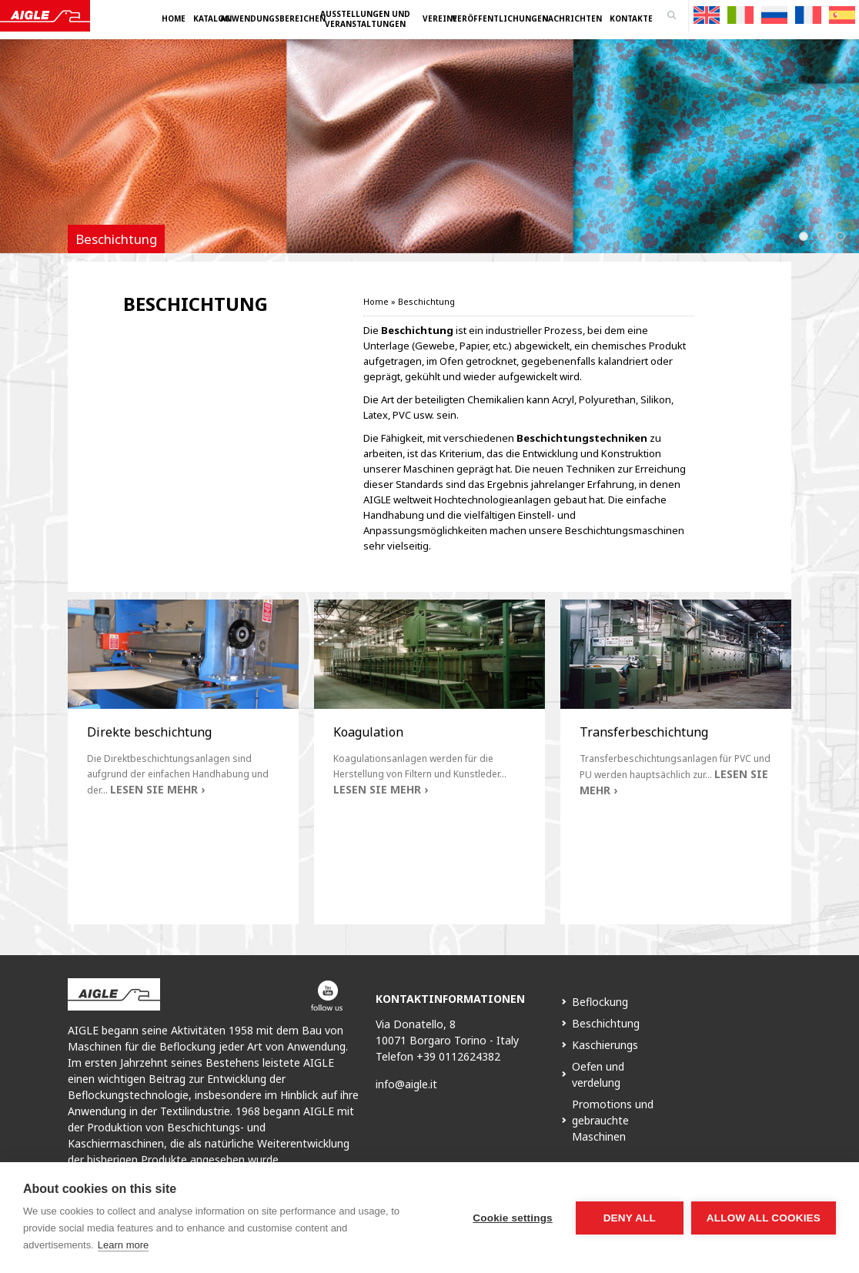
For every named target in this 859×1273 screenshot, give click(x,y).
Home (174, 18)
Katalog (211, 18)
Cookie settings (513, 1218)
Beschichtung (606, 1023)
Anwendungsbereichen (272, 18)
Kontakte (631, 18)
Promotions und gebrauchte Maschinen (612, 1120)
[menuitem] (707, 15)
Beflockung (600, 1001)
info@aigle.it (406, 1084)
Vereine (440, 18)
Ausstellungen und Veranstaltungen (365, 18)
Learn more (123, 1245)
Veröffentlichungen (499, 18)
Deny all (629, 1218)
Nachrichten (572, 18)
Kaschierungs (605, 1044)
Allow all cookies (764, 1218)
